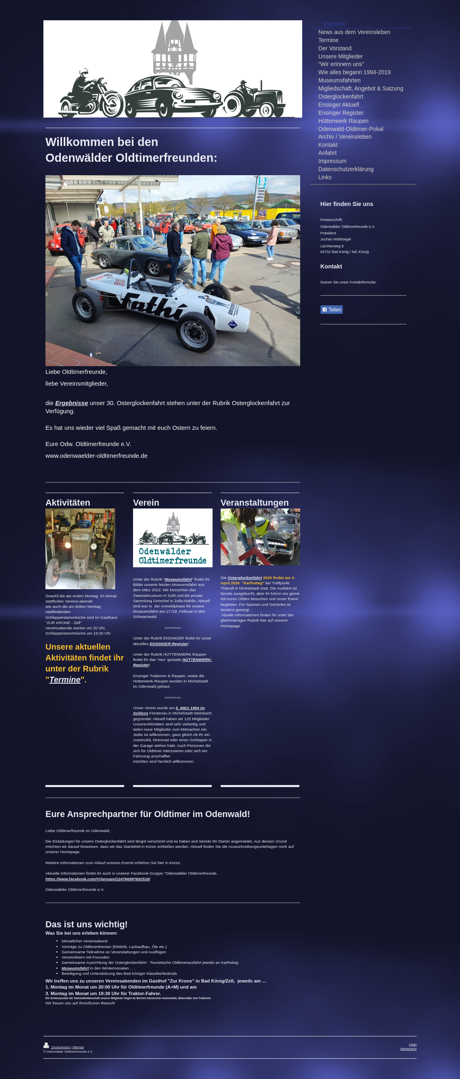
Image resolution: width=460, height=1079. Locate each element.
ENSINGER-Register (169, 643)
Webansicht (408, 1049)
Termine (64, 679)
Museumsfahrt (178, 579)
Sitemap (78, 1047)
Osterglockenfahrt (245, 577)
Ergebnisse (71, 402)
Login (413, 1044)
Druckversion (57, 1047)
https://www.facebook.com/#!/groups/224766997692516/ (97, 879)
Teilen (331, 310)
